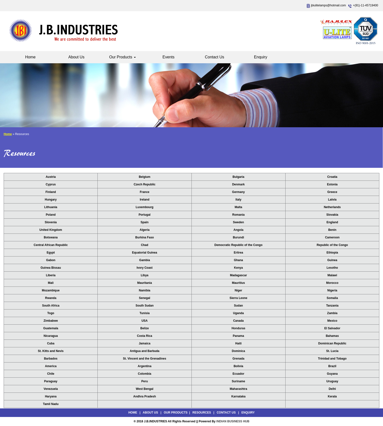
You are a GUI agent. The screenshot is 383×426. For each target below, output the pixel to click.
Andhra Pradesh (144, 396)
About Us (76, 57)
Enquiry (260, 57)
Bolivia (238, 366)
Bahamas (332, 336)
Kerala (332, 396)
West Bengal (144, 389)
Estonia (332, 184)
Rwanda (50, 298)
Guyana (332, 373)
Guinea (332, 260)
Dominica (238, 351)
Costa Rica (144, 336)
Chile (50, 373)
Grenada (239, 358)
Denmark (238, 184)
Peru (144, 381)
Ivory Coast (144, 267)
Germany (238, 192)
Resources (201, 412)
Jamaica (144, 343)
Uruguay (332, 381)
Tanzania (332, 305)
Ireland (144, 199)
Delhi (332, 389)
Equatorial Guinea (144, 252)
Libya (144, 275)
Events (168, 57)
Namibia (144, 290)
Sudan (238, 305)
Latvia (332, 199)
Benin (332, 230)
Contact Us (214, 57)
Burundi (238, 237)
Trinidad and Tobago (332, 358)
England (332, 222)
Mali (50, 283)
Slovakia (332, 214)
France (144, 192)
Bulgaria (238, 177)
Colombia (144, 373)
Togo (50, 313)
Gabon (50, 260)
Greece (332, 192)
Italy (238, 199)
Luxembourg (145, 207)
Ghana (238, 260)
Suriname (238, 381)
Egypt (51, 252)
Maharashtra (238, 389)
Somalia (332, 298)
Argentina (144, 366)
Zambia (332, 313)
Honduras (238, 328)
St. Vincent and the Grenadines (144, 358)
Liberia (50, 275)
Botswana (51, 237)
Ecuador (238, 373)
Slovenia (51, 222)
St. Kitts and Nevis (51, 351)
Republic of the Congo (332, 245)
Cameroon (332, 237)
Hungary (51, 199)
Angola (239, 230)
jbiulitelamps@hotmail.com (328, 5)
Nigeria (332, 290)
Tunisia (144, 313)
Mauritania (144, 283)
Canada (238, 320)
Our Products (122, 57)
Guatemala (50, 328)
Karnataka (238, 396)
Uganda (238, 313)
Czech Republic (144, 184)
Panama (238, 336)
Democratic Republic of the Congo (238, 245)
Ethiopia (332, 252)
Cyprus (51, 184)
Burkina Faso (144, 237)
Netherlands (332, 207)
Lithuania (50, 207)
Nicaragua (51, 336)
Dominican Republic (332, 343)
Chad (144, 245)
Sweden (238, 222)
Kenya (238, 267)
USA (144, 320)
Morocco (332, 283)
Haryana (50, 396)
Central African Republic (51, 245)
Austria (51, 177)
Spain (145, 222)
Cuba (50, 343)
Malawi (332, 275)
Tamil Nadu (51, 404)
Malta (238, 207)
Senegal (144, 298)
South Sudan (145, 305)
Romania (238, 214)
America (50, 366)
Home (30, 57)
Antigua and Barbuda (144, 351)
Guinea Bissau (51, 267)
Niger (238, 290)
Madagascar (238, 275)
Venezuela (51, 389)
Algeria (145, 230)
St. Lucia (332, 351)
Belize (144, 328)
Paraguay (50, 381)
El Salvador (332, 328)
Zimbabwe (50, 320)
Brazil (332, 366)
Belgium (144, 177)
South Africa (50, 305)
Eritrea (238, 252)
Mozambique (51, 290)
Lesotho (332, 267)
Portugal (145, 214)
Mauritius (238, 283)
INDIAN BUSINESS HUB (232, 421)
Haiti (238, 343)
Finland (50, 192)
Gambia (144, 260)
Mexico (332, 320)
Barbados (50, 358)
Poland (51, 214)
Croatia (332, 177)
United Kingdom (50, 230)
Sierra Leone (238, 298)
